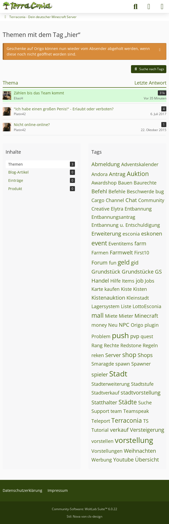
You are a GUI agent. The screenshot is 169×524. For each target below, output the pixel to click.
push (120, 335)
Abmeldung (105, 164)
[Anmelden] (148, 6)
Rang (97, 345)
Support (100, 411)
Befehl (99, 191)
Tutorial (100, 430)
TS (146, 421)
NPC (124, 324)
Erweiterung (106, 233)
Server (113, 355)
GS (158, 271)
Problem (101, 336)
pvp (134, 336)
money (99, 325)
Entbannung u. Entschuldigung (125, 225)
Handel (100, 280)
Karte (97, 289)
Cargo (97, 200)
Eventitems (120, 243)
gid (134, 262)
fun (112, 262)
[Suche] (135, 6)
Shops (145, 355)
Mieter (126, 316)
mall (97, 315)
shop (129, 354)
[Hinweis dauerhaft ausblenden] (160, 49)
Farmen (99, 252)
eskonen (151, 233)
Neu (112, 325)
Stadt (118, 373)
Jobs (149, 281)
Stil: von (84, 516)
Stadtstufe (142, 384)
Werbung (101, 459)
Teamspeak (136, 411)
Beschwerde (140, 191)
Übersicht (147, 459)
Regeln (150, 345)
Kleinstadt (137, 298)
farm (140, 243)
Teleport (100, 421)
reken (97, 355)
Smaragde (102, 363)
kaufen (112, 289)
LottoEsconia (147, 306)
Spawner (141, 363)
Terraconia (126, 420)
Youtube (123, 459)
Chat (131, 200)
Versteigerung (147, 429)
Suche (145, 402)
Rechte (111, 345)
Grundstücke (138, 271)
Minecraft (146, 315)
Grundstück (105, 271)
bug (159, 191)
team (116, 411)
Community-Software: (84, 509)
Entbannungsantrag (113, 217)
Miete (111, 316)
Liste (126, 306)
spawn (122, 363)
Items (128, 281)
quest (147, 336)
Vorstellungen (106, 451)
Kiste (126, 289)
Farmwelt (121, 252)
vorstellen (102, 441)
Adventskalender (139, 164)
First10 (141, 252)
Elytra (117, 209)
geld (124, 262)
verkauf (119, 429)
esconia (131, 233)
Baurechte (145, 182)
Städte (128, 402)
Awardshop (104, 182)
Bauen (125, 182)
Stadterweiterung (110, 384)
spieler (99, 374)
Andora (99, 174)
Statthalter (104, 402)
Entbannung (138, 209)
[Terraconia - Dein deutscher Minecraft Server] (27, 6)
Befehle (116, 191)
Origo (137, 325)
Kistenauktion (108, 297)
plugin (152, 325)
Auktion (138, 173)
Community (151, 200)
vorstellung (134, 440)
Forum (99, 262)
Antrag (117, 174)
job (139, 280)
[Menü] (162, 6)
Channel (115, 200)
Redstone (130, 345)
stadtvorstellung (140, 392)
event (99, 243)
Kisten (140, 289)
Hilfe (115, 281)
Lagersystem (105, 306)
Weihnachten (140, 450)
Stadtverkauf (105, 392)
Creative (100, 209)
